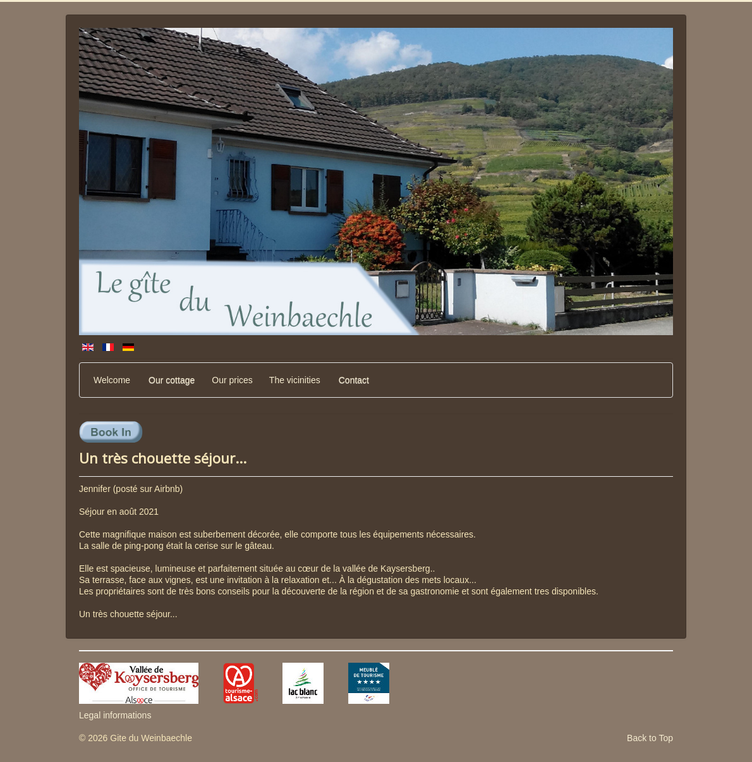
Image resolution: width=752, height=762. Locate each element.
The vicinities (294, 380)
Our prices (232, 380)
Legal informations (115, 715)
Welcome (112, 380)
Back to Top (650, 738)
